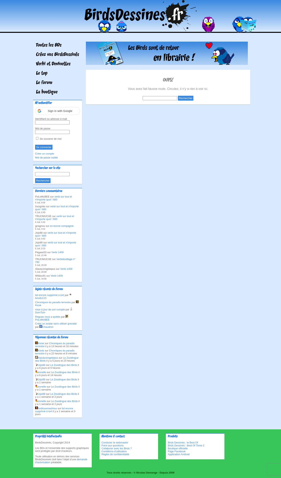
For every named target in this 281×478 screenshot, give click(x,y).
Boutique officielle (178, 448)
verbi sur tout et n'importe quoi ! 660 (53, 198)
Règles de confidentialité (115, 454)
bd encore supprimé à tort (49, 295)
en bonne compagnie (62, 225)
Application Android (178, 454)
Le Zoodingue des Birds (63, 365)
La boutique (47, 92)
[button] (57, 111)
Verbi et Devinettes (53, 64)
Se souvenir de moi (48, 138)
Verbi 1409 (58, 252)
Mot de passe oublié (46, 157)
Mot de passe (42, 128)
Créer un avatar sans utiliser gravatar (56, 323)
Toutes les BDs (48, 45)
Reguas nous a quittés (47, 316)
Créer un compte (44, 153)
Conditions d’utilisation (114, 451)
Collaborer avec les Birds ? (116, 448)
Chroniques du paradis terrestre (53, 302)
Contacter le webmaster (114, 442)
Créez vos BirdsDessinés (57, 55)
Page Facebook (177, 451)
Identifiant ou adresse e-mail (51, 118)
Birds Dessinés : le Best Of (183, 442)
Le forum (44, 83)
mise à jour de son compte (50, 309)
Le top (41, 73)
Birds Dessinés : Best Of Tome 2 (186, 445)
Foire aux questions (112, 445)
